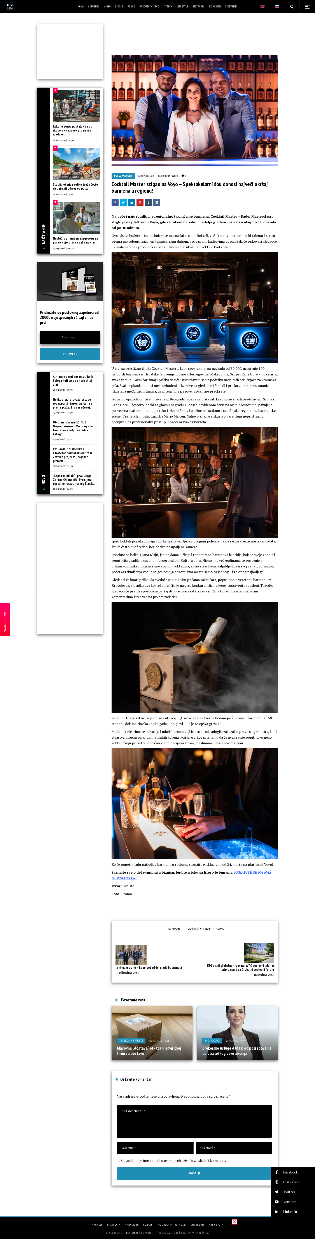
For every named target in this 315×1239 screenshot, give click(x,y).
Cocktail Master (198, 929)
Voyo (220, 929)
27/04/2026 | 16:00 (63, 389)
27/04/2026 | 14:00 (63, 488)
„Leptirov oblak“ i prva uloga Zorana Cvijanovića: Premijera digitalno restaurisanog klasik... (74, 480)
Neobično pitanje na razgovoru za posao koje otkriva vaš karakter (75, 240)
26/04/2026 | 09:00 (63, 194)
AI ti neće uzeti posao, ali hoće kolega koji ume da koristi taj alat (73, 381)
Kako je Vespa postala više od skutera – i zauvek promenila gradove (72, 130)
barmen (174, 929)
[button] (293, 1172)
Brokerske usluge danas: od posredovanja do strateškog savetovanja (237, 1050)
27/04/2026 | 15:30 (63, 412)
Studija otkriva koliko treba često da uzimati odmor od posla (75, 186)
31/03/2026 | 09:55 (235, 1040)
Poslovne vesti (123, 175)
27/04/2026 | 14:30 (63, 466)
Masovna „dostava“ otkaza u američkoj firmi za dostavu (149, 1050)
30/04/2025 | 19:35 (159, 1040)
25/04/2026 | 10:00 (63, 248)
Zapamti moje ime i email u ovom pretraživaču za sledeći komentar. (173, 1160)
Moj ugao (212, 1040)
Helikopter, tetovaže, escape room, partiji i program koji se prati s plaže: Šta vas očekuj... (72, 403)
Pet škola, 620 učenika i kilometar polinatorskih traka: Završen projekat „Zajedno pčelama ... (73, 455)
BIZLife (149, 175)
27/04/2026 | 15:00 (63, 439)
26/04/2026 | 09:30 (63, 140)
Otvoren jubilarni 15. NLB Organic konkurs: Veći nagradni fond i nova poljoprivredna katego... (73, 428)
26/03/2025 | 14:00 (168, 175)
